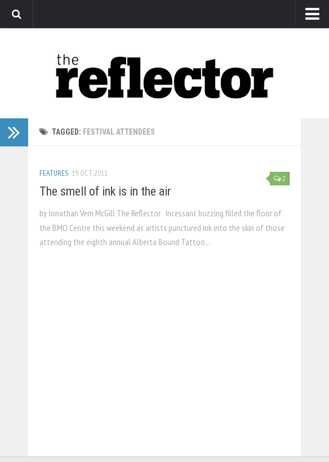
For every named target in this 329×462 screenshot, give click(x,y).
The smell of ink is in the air (105, 191)
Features (53, 173)
